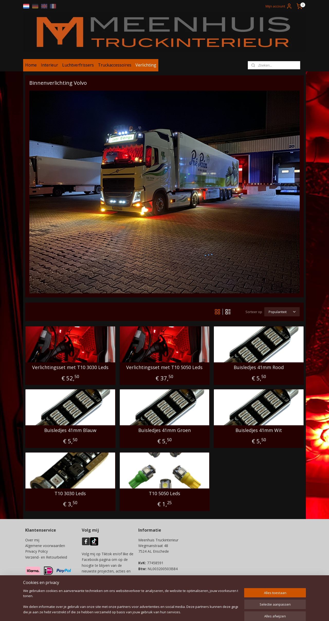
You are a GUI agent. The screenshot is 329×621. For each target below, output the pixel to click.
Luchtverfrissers (78, 65)
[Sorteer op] (281, 311)
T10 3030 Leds (70, 493)
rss (163, 612)
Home (31, 65)
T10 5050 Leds (164, 493)
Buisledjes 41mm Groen (164, 430)
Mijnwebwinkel (227, 612)
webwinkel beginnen (182, 612)
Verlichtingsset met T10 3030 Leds (70, 367)
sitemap (152, 612)
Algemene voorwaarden (45, 545)
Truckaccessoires (114, 65)
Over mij (32, 540)
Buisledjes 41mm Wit (258, 430)
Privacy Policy (36, 551)
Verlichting (145, 65)
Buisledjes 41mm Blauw (70, 430)
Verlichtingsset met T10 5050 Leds (164, 367)
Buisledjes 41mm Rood (259, 367)
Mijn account (279, 6)
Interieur (49, 65)
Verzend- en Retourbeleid (46, 557)
